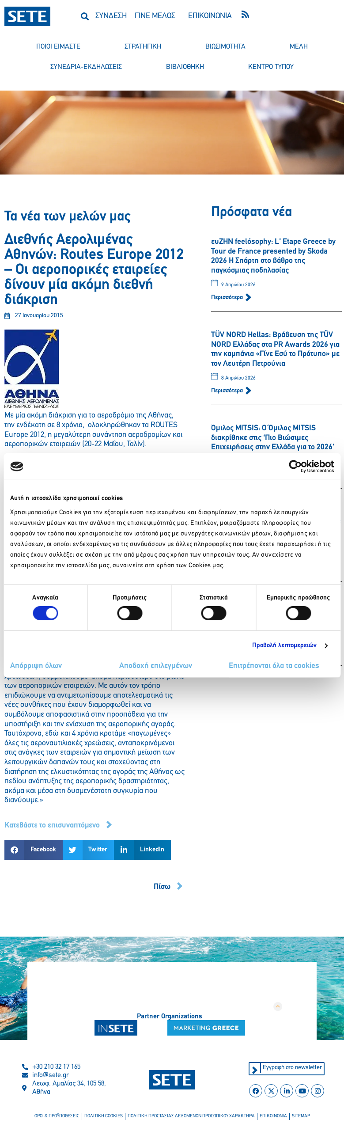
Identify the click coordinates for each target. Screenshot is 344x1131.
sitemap (301, 1116)
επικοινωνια (273, 1116)
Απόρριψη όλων (36, 666)
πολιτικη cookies (103, 1116)
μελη (299, 46)
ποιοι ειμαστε (58, 46)
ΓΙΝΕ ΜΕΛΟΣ (155, 16)
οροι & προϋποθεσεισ (56, 1116)
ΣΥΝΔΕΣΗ (111, 16)
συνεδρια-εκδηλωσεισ (86, 67)
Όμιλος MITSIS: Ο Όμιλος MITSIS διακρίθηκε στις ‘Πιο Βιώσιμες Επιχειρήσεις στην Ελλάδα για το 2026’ (272, 438)
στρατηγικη (143, 46)
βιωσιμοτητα (225, 46)
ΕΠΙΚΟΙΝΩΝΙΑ (210, 16)
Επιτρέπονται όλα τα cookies (274, 666)
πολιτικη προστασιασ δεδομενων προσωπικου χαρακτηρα (191, 1116)
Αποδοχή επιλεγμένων (155, 666)
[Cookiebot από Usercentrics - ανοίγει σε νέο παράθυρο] (295, 466)
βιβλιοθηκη (185, 67)
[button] (85, 16)
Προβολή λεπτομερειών (284, 645)
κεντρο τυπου (271, 67)
